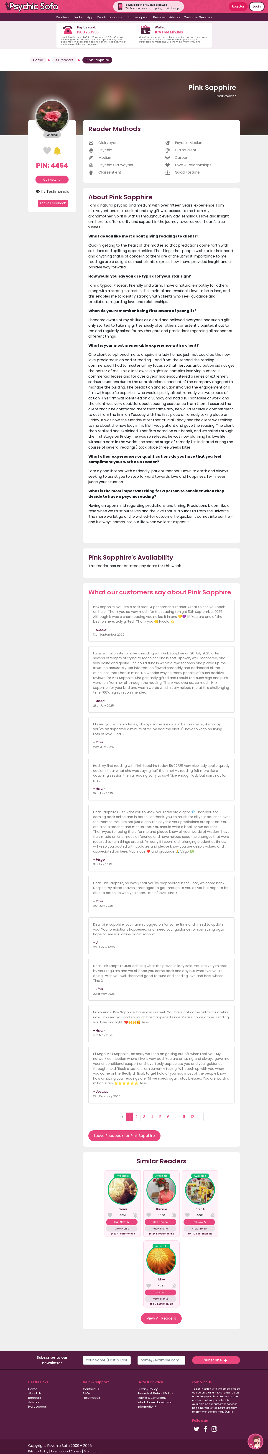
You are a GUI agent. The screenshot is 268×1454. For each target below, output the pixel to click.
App (90, 17)
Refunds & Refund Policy (155, 1393)
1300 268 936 (87, 32)
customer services (225, 1404)
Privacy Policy (148, 1389)
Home (38, 60)
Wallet (79, 17)
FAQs (86, 1393)
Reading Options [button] (110, 17)
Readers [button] (62, 17)
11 (184, 1116)
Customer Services (198, 17)
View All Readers (161, 1318)
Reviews (159, 17)
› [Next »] (200, 1116)
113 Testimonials (52, 191)
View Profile (122, 1228)
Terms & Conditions (152, 1398)
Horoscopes (37, 1407)
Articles (174, 17)
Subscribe (216, 1360)
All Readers (64, 60)
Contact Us (91, 1389)
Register (238, 6)
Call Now (52, 180)
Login (257, 6)
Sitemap (90, 1451)
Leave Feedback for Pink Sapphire (124, 1135)
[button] (255, 1441)
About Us (34, 1393)
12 (192, 1116)
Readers (34, 1398)
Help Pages (91, 1398)
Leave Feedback (53, 203)
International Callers (66, 1451)
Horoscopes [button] (138, 17)
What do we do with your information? (156, 1404)
